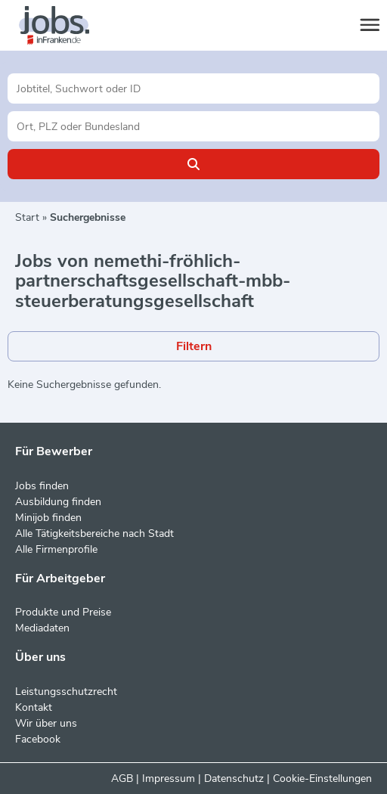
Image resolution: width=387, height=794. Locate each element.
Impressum (168, 778)
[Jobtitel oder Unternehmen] (193, 88)
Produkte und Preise (63, 612)
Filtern (194, 346)
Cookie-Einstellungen (322, 778)
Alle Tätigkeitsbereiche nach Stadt (94, 533)
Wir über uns (46, 723)
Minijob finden (48, 517)
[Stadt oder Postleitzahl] (193, 126)
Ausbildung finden (58, 502)
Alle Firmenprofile (56, 549)
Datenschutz (234, 778)
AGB (122, 778)
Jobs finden (42, 486)
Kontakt (33, 707)
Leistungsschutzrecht (66, 691)
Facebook (37, 739)
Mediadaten (42, 628)
